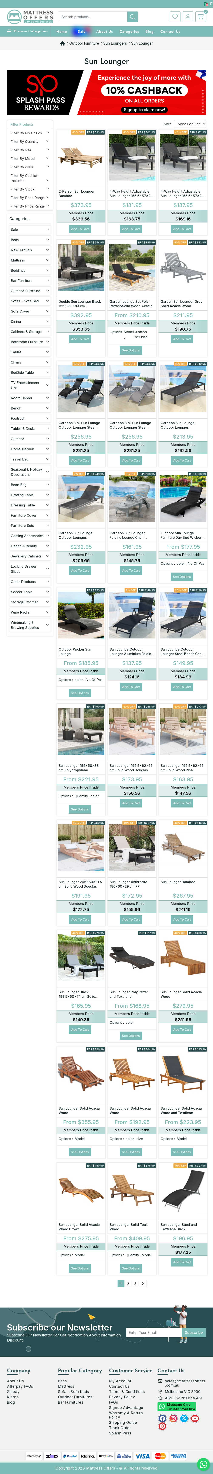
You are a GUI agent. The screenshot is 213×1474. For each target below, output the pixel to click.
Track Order (120, 1428)
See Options (131, 350)
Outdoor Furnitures (75, 1397)
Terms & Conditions (127, 1392)
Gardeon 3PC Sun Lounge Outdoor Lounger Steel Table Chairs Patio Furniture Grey (132, 429)
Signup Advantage (126, 1408)
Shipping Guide (123, 1422)
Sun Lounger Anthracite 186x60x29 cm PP (128, 884)
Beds (62, 1381)
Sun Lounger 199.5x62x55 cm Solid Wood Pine (182, 767)
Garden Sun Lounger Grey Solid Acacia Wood (181, 303)
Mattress (66, 1386)
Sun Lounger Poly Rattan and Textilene (129, 994)
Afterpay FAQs (20, 1386)
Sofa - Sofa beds (73, 1392)
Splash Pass (120, 1433)
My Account (120, 1381)
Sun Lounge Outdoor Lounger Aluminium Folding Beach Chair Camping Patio (131, 653)
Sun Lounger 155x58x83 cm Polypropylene (79, 767)
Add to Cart (80, 229)
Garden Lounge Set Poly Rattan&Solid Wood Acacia (131, 303)
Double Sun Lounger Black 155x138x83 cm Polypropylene (80, 306)
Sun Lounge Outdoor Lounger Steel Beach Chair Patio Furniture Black (182, 653)
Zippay (13, 1392)
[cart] (199, 16)
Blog (11, 1402)
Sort (167, 124)
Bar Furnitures (71, 1402)
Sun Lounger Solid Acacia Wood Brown (79, 1226)
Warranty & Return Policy (126, 1415)
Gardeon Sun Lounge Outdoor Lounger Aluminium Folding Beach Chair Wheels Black (181, 429)
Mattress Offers (100, 1468)
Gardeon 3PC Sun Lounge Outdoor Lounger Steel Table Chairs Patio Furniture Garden (81, 429)
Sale (81, 31)
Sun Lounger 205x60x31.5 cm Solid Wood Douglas (80, 884)
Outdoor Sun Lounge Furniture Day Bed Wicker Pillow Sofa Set (181, 537)
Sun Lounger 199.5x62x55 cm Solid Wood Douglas (131, 767)
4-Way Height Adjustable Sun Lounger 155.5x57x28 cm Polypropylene (131, 195)
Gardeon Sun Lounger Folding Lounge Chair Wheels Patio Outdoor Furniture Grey (127, 540)
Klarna (13, 1397)
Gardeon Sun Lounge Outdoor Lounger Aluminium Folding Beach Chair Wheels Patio (79, 540)
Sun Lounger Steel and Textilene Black (179, 1226)
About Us (104, 31)
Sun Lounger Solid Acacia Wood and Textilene (181, 1110)
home (62, 31)
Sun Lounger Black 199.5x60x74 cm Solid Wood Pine (77, 996)
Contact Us (170, 31)
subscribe (194, 1332)
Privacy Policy (122, 1397)
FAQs (113, 1402)
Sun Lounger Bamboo (178, 882)
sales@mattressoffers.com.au (185, 1383)
